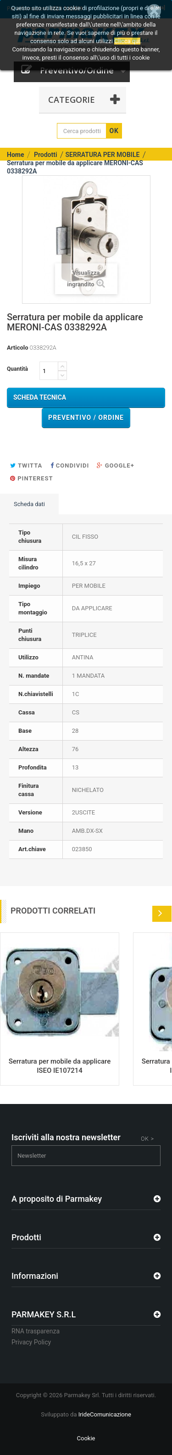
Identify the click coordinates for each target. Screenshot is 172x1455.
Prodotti (45, 154)
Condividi (69, 465)
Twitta (26, 465)
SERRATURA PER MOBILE (103, 154)
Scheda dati (29, 504)
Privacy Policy (31, 1342)
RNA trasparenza (35, 1331)
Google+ (115, 465)
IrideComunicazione (104, 1414)
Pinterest (31, 478)
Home (15, 154)
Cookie (86, 1438)
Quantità (17, 369)
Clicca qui (127, 41)
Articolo (17, 347)
